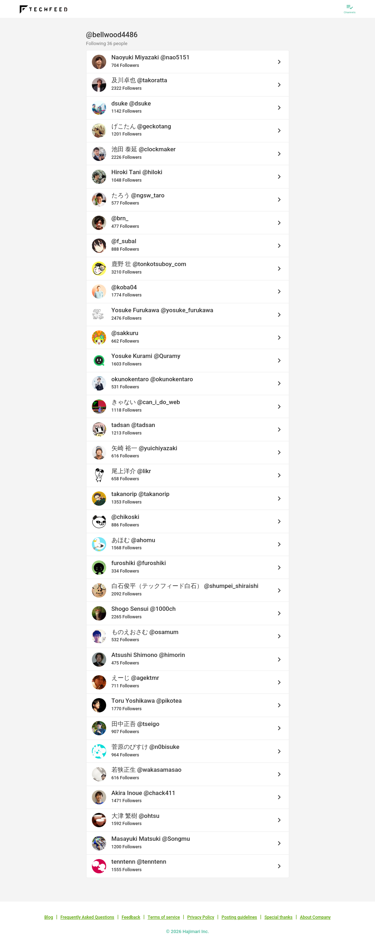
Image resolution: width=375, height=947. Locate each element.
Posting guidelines (239, 917)
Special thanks (279, 917)
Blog (48, 917)
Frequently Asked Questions (87, 917)
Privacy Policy (200, 917)
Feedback (131, 917)
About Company (315, 917)
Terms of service (164, 917)
